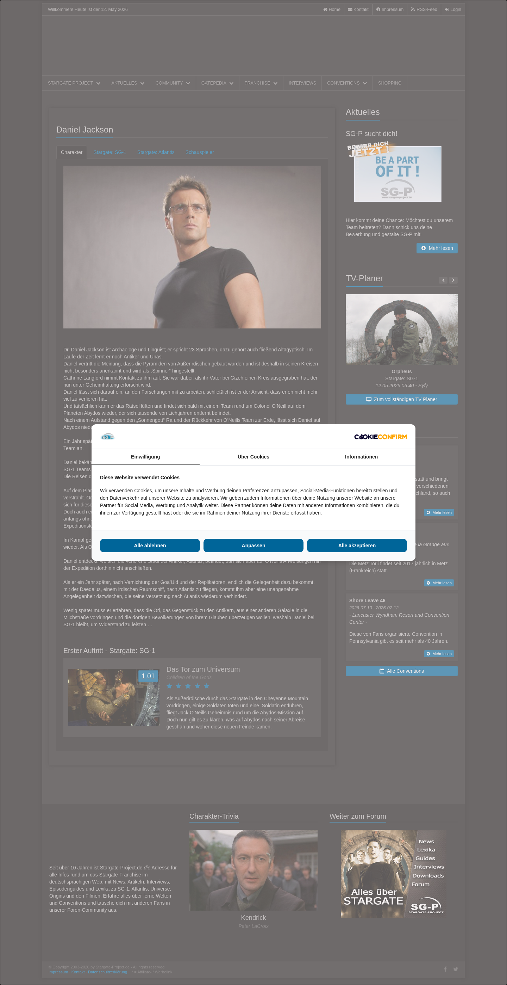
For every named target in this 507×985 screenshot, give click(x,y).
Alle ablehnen (150, 545)
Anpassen (253, 545)
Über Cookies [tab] (253, 457)
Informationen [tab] (361, 457)
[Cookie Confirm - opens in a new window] (380, 436)
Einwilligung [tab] (145, 457)
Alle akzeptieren (357, 545)
